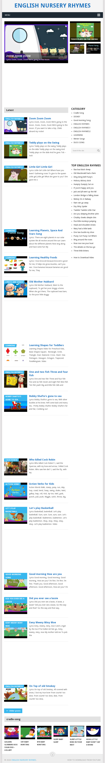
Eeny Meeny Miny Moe (42, 622)
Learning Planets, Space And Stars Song (45, 232)
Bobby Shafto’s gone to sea (45, 396)
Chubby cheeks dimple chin (85, 217)
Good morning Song (82, 120)
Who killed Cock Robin (42, 459)
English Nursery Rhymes (52, 5)
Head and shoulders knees (85, 225)
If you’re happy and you (84, 188)
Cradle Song (79, 113)
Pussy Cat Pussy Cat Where (85, 236)
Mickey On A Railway (82, 199)
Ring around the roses (83, 240)
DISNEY (77, 117)
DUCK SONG (79, 142)
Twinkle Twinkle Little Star (85, 210)
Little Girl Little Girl (40, 166)
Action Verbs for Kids (41, 483)
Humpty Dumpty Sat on (84, 184)
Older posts (13, 711)
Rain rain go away (81, 203)
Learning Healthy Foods (43, 257)
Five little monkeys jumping (85, 221)
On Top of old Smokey (42, 686)
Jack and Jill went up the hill (85, 192)
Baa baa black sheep (82, 169)
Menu (7, 15)
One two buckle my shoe (84, 232)
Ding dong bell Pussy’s (83, 177)
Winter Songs (79, 139)
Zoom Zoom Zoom (40, 118)
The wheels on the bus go (84, 247)
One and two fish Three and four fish (48, 373)
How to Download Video (84, 257)
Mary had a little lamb (83, 228)
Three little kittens (81, 251)
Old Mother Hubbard (41, 281)
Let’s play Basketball (41, 508)
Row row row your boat (83, 243)
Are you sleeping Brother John (86, 214)
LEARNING (78, 135)
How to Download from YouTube (84, 760)
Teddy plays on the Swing (44, 142)
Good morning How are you (45, 574)
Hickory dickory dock (82, 180)
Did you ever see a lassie (43, 598)
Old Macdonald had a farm (85, 173)
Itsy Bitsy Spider (80, 206)
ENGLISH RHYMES (81, 124)
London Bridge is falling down (86, 195)
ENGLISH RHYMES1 (82, 128)
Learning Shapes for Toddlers (46, 345)
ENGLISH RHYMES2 (82, 131)
